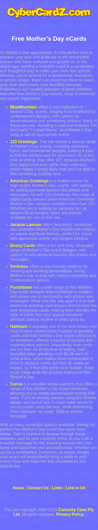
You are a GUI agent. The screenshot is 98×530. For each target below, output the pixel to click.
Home (18, 488)
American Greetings (29, 181)
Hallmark (18, 326)
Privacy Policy (70, 514)
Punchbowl (21, 287)
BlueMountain (23, 107)
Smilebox (19, 266)
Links (57, 488)
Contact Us (37, 488)
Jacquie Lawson (26, 224)
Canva (16, 384)
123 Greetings (23, 142)
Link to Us (75, 488)
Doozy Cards (22, 245)
